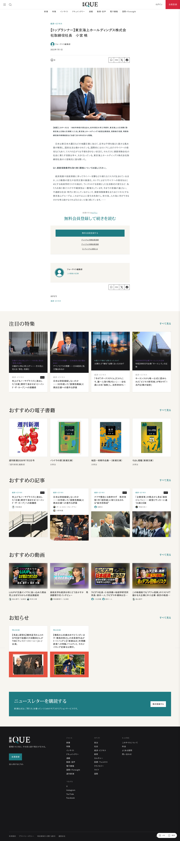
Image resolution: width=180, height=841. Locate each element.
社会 (96, 746)
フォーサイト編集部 (63, 44)
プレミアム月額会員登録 (90, 240)
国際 (96, 774)
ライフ (96, 770)
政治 (96, 743)
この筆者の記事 (73, 273)
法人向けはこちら (16, 764)
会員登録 (173, 4)
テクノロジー (99, 766)
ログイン (94, 213)
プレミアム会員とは (91, 249)
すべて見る (165, 323)
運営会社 (62, 836)
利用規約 (12, 836)
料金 (124, 746)
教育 (96, 754)
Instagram (70, 790)
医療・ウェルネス (101, 762)
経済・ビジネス (56, 301)
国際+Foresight (129, 12)
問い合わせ (127, 754)
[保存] (171, 835)
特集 (54, 12)
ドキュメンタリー (78, 12)
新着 (46, 12)
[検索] (10, 4)
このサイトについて (130, 743)
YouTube (70, 794)
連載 (91, 12)
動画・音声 (101, 12)
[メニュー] (4, 4)
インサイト (64, 12)
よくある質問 (127, 750)
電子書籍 (114, 12)
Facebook (70, 798)
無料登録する (158, 704)
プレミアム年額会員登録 (90, 244)
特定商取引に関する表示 (46, 836)
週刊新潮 (70, 774)
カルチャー (98, 758)
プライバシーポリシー (26, 836)
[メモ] (162, 835)
